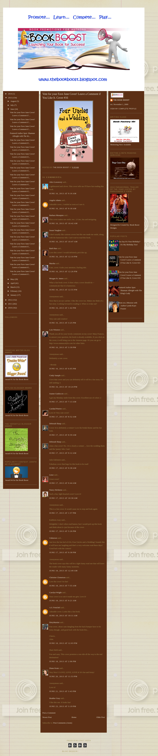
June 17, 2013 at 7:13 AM (62, 402)
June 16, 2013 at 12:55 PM (63, 290)
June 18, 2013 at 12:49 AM (63, 570)
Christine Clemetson (57, 577)
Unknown (53, 538)
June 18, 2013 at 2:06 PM (62, 661)
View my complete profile (123, 109)
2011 (10, 304)
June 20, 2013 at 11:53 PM (63, 676)
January (13, 295)
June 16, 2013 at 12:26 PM (63, 271)
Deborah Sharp (55, 423)
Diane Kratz (54, 668)
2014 (10, 94)
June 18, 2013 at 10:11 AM (63, 615)
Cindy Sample (55, 375)
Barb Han (53, 248)
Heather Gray (54, 698)
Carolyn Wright (55, 592)
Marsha (52, 263)
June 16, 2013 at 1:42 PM (62, 308)
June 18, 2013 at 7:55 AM (62, 585)
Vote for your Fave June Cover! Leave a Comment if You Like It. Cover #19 (129, 275)
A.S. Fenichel (54, 607)
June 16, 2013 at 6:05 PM (62, 368)
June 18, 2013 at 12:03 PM (63, 643)
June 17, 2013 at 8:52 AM (62, 417)
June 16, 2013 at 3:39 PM (62, 347)
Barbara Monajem (56, 215)
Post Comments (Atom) (62, 723)
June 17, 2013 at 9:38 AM (62, 468)
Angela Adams (55, 200)
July (12, 105)
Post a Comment (49, 713)
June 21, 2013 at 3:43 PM (62, 691)
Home (74, 717)
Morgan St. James (56, 278)
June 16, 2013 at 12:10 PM (63, 256)
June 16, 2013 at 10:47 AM (63, 241)
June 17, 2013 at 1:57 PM (62, 513)
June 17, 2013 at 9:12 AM (62, 453)
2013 (10, 98)
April (12, 283)
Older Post (100, 717)
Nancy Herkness (55, 490)
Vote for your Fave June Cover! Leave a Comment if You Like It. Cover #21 (129, 260)
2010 (10, 308)
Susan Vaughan (55, 230)
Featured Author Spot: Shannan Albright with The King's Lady (130, 290)
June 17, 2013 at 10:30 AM (63, 498)
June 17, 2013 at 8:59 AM (62, 435)
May (12, 279)
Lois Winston (54, 330)
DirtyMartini (54, 622)
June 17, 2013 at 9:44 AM (62, 483)
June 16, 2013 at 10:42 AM (63, 223)
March (13, 287)
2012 (10, 300)
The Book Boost (121, 100)
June (12, 109)
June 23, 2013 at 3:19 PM (62, 706)
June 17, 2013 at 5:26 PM (62, 531)
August (13, 101)
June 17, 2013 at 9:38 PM (62, 552)
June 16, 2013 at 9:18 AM (62, 208)
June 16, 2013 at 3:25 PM (62, 323)
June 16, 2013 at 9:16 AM (62, 193)
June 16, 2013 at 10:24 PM (63, 387)
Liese (51, 475)
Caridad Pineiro (55, 409)
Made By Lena (87, 751)
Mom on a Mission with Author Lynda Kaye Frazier (127, 306)
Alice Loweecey (55, 182)
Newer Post (47, 717)
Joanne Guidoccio (56, 393)
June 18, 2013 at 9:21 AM (62, 600)
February (14, 291)
